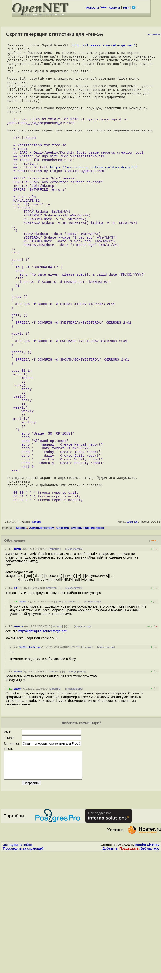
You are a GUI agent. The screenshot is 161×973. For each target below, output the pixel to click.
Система (62, 642)
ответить (55, 663)
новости (92, 7)
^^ (59, 716)
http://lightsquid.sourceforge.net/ (42, 746)
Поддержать (129, 968)
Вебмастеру (150, 968)
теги (126, 7)
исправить (154, 34)
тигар (17, 663)
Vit (15, 702)
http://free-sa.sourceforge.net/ (103, 46)
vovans (18, 740)
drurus (18, 786)
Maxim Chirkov (147, 965)
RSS (153, 655)
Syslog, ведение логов (87, 642)
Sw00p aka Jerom (30, 761)
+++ (104, 7)
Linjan (36, 636)
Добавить (110, 968)
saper (22, 716)
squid (130, 636)
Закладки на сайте (17, 965)
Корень (21, 642)
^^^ (65, 716)
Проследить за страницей (23, 968)
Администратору (41, 642)
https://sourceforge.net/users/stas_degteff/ (93, 198)
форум (114, 7)
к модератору (74, 663)
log (136, 636)
